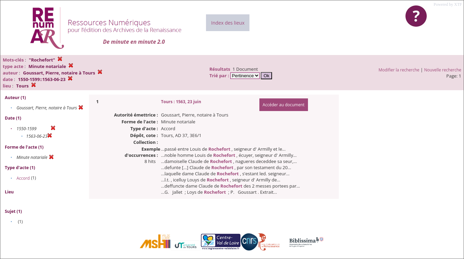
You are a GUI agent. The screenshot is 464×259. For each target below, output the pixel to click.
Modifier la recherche (398, 70)
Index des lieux (227, 22)
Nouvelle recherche (443, 70)
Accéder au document (284, 105)
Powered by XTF (448, 4)
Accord (23, 178)
